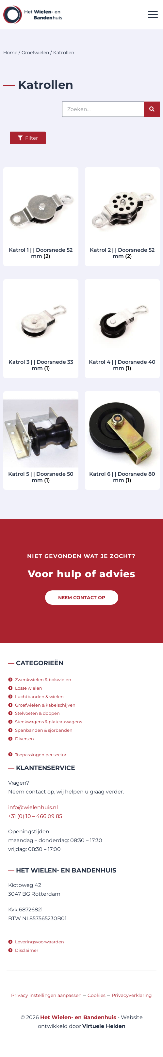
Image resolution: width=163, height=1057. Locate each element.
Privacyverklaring (132, 995)
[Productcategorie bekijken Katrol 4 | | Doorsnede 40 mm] (122, 328)
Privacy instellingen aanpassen (46, 995)
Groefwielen (35, 53)
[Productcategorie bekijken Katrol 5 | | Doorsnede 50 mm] (40, 440)
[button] (153, 15)
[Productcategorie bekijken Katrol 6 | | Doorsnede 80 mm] (122, 440)
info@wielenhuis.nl (33, 807)
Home (10, 53)
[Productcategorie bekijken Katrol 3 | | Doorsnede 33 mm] (40, 328)
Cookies (97, 995)
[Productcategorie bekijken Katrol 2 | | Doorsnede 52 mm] (122, 216)
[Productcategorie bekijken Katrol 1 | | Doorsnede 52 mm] (40, 216)
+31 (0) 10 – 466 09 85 (35, 816)
